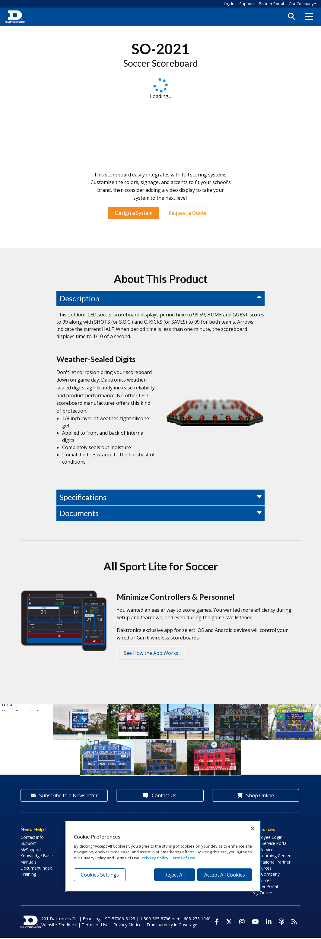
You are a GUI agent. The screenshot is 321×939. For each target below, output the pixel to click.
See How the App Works (151, 653)
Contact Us (159, 796)
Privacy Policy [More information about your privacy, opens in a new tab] (155, 858)
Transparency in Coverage (171, 926)
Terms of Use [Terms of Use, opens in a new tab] (182, 858)
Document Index (36, 869)
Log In (229, 3)
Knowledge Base (37, 857)
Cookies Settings (100, 874)
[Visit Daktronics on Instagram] (242, 923)
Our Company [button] (301, 3)
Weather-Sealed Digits (95, 358)
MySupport (31, 851)
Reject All (174, 874)
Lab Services (263, 851)
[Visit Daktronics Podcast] (281, 923)
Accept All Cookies (224, 874)
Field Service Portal (270, 844)
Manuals (29, 863)
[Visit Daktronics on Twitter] (229, 923)
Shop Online (255, 796)
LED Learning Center (271, 857)
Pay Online (262, 894)
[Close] (252, 828)
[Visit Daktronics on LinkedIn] (269, 923)
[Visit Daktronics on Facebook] (217, 923)
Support (246, 3)
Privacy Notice (127, 926)
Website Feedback (59, 926)
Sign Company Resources (266, 878)
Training (28, 875)
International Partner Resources (271, 866)
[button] (309, 16)
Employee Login (267, 838)
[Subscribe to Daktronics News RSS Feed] (294, 923)
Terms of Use (95, 926)
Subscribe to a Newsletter (64, 796)
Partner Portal (271, 3)
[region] (163, 856)
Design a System (133, 213)
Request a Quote (187, 213)
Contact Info (32, 838)
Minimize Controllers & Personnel (176, 596)
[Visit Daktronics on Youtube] (255, 923)
